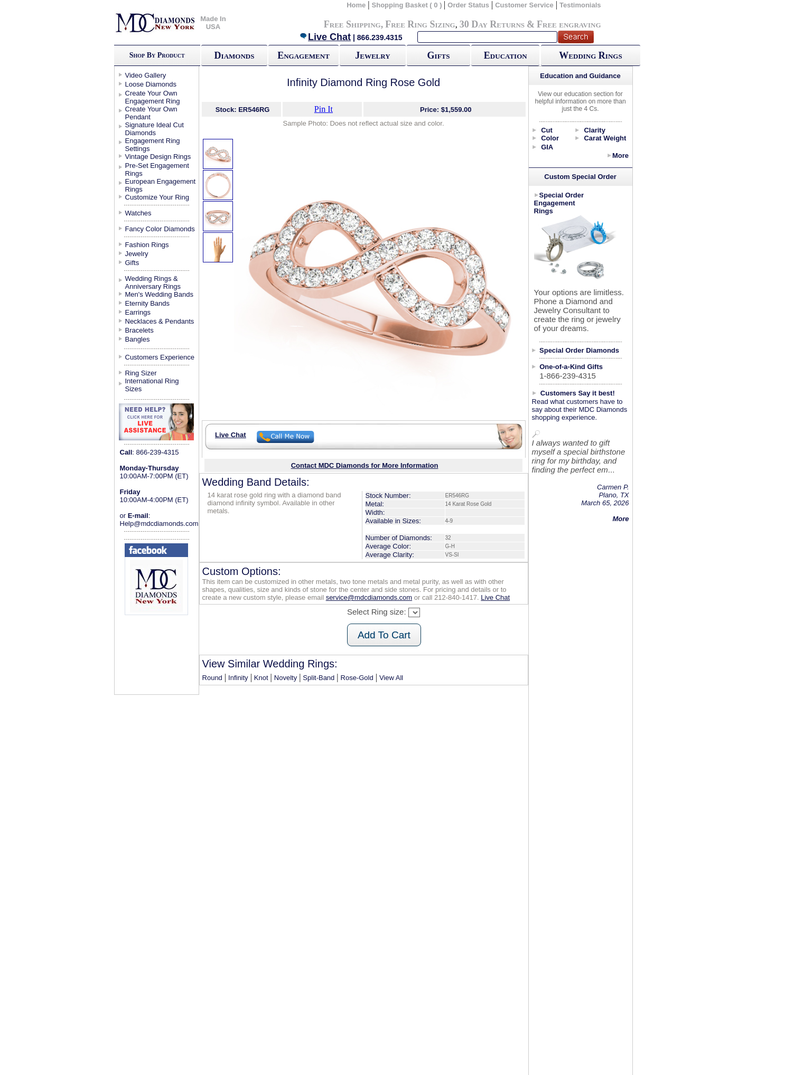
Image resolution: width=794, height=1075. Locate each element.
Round (212, 678)
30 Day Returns (492, 24)
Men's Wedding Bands (159, 294)
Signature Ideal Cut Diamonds (154, 129)
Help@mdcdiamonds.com (159, 523)
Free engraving (569, 24)
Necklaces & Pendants (159, 321)
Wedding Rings (590, 55)
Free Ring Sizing (420, 24)
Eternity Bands (147, 303)
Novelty (285, 678)
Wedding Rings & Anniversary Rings (153, 282)
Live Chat (325, 37)
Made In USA (213, 23)
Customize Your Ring (157, 197)
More (620, 155)
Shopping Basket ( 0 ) (408, 5)
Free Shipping (352, 24)
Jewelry (372, 55)
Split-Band (318, 678)
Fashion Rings (147, 245)
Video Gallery (145, 75)
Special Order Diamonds (579, 350)
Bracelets (139, 330)
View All (391, 678)
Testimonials (580, 5)
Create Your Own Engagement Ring (152, 97)
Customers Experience (160, 357)
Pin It (323, 109)
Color (550, 138)
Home (356, 5)
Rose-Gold (357, 678)
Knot (261, 678)
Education (505, 55)
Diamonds (234, 55)
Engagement (303, 55)
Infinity (238, 678)
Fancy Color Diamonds (160, 229)
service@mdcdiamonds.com (369, 597)
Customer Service (524, 5)
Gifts (438, 55)
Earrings (138, 312)
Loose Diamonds (151, 84)
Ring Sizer (141, 373)
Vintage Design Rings (158, 157)
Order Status (468, 5)
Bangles (137, 339)
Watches (138, 213)
